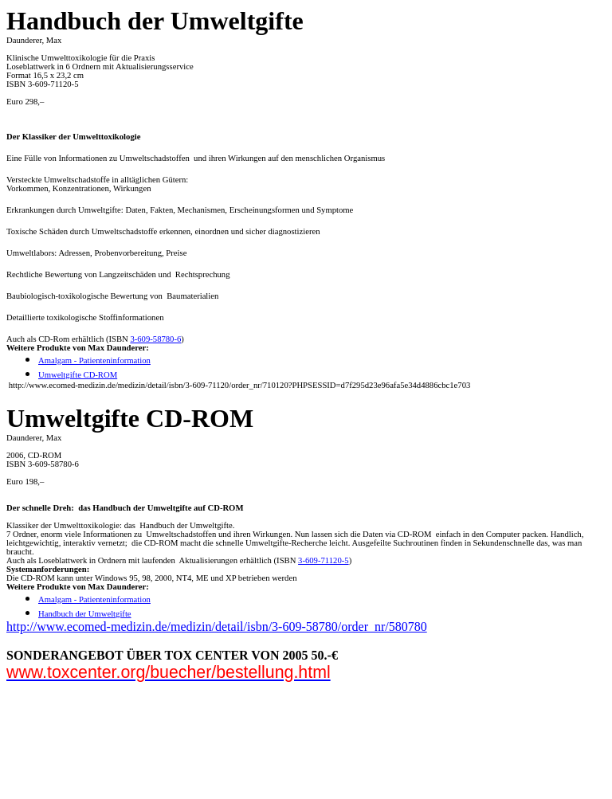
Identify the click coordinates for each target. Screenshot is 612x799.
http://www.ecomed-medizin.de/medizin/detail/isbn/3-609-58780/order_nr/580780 (216, 626)
